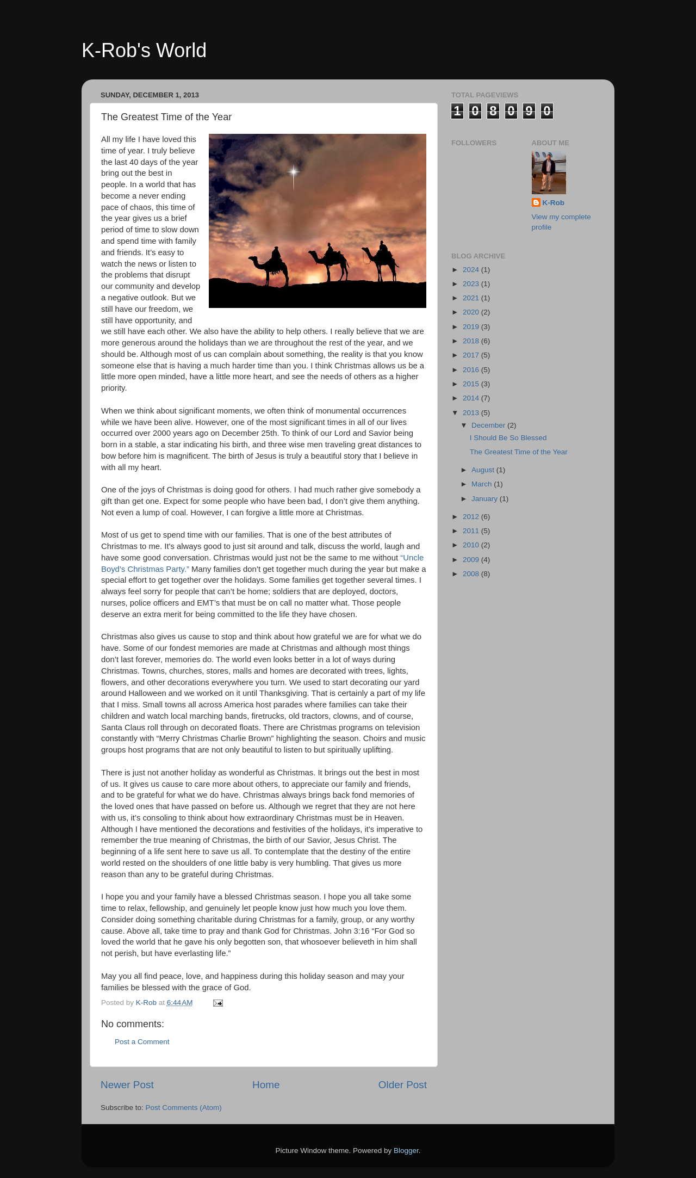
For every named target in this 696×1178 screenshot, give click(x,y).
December (489, 425)
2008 (472, 574)
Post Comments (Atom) (184, 1107)
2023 (472, 284)
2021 (472, 298)
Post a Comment (142, 1042)
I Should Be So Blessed (508, 438)
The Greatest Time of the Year (519, 452)
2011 (472, 531)
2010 (472, 545)
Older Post (402, 1084)
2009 (472, 560)
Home (265, 1084)
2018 (472, 341)
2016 (472, 370)
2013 (472, 413)
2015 (472, 384)
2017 (472, 355)
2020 (472, 312)
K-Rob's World (144, 50)
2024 (472, 270)
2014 (472, 398)
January (485, 499)
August (483, 470)
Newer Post (127, 1084)
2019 (472, 327)
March (482, 484)
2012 (472, 517)
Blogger (406, 1150)
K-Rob (554, 203)
